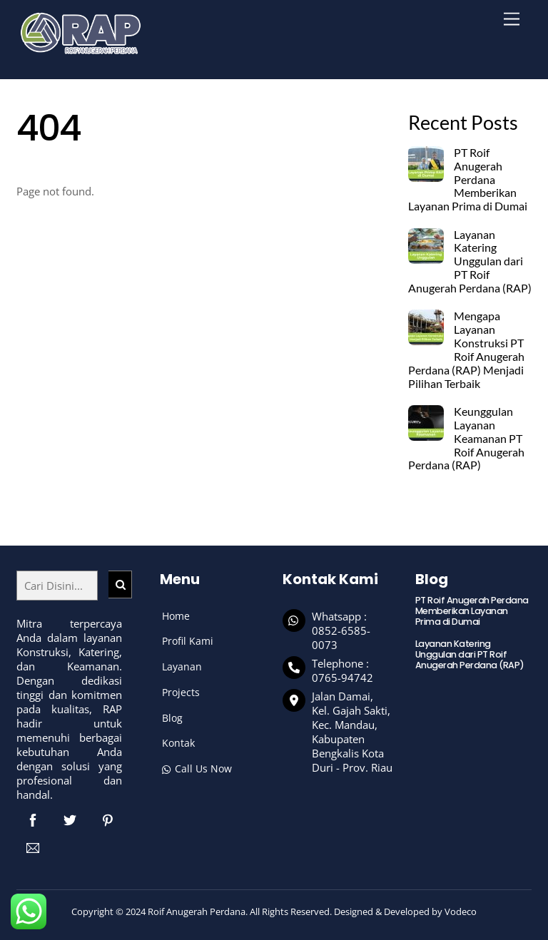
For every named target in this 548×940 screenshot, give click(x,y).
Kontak (178, 743)
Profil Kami (187, 641)
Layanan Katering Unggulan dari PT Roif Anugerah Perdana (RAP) (470, 261)
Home (176, 616)
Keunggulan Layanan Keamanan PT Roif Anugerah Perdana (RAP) (466, 438)
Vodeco (461, 911)
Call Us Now (197, 768)
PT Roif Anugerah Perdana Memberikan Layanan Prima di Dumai (467, 179)
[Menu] (511, 20)
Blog (172, 718)
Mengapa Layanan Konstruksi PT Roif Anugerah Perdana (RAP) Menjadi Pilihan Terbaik (466, 349)
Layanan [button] (182, 666)
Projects (181, 692)
